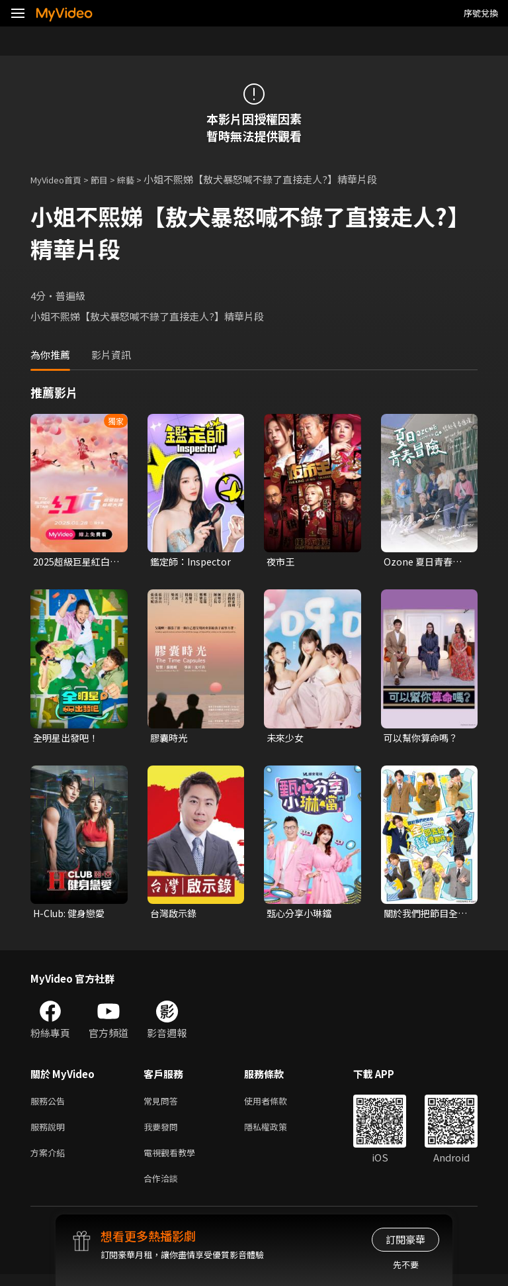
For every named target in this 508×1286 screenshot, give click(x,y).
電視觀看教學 (173, 1161)
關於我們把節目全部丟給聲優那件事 (423, 916)
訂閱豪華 (405, 1239)
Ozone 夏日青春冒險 (425, 562)
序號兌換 (481, 13)
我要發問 (163, 1133)
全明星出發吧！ (68, 739)
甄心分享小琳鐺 (301, 916)
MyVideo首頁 (60, 179)
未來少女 (286, 739)
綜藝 (139, 179)
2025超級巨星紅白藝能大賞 (73, 562)
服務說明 (50, 1133)
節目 (110, 179)
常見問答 (163, 1106)
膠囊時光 (170, 739)
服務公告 (50, 1106)
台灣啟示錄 (175, 916)
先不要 (406, 1264)
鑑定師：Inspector (193, 562)
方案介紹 (50, 1161)
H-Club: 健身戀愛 (71, 916)
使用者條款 (277, 1106)
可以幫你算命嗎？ (423, 739)
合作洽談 (163, 1189)
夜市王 (281, 562)
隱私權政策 (277, 1133)
